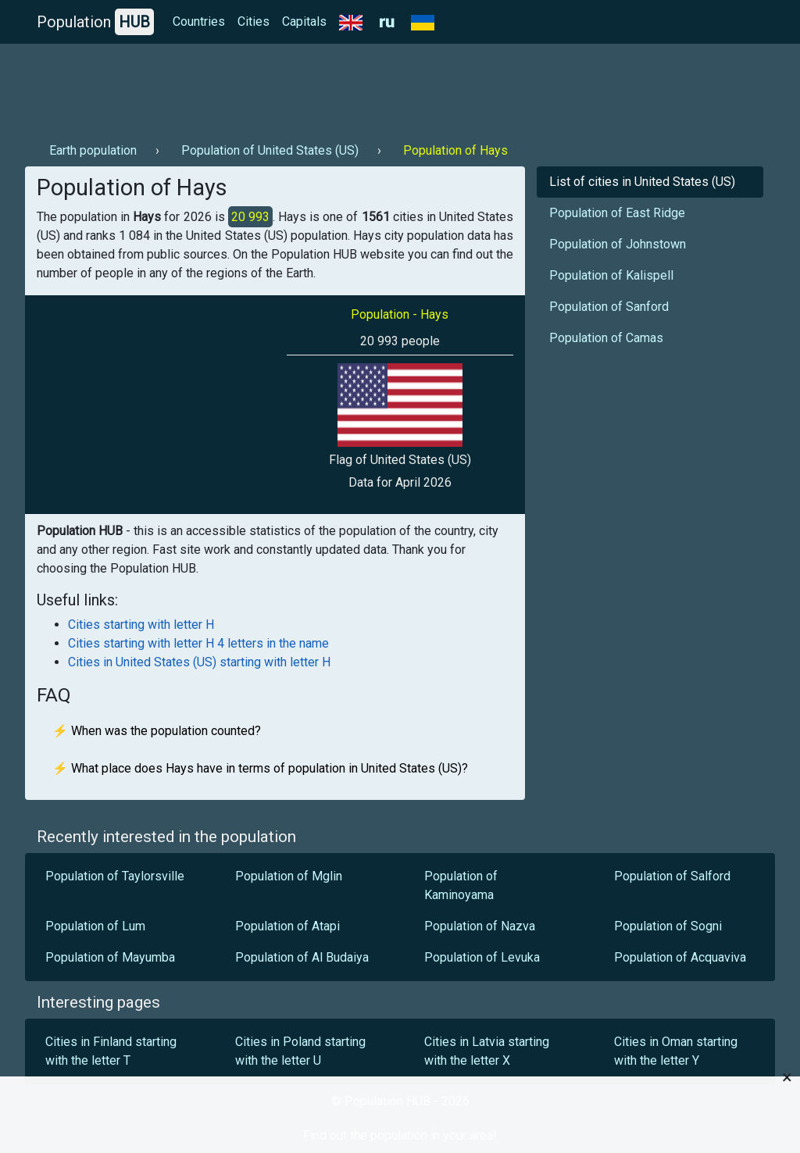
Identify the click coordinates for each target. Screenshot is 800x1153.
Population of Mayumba (110, 957)
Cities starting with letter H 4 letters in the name (198, 643)
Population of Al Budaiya (302, 957)
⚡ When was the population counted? (156, 730)
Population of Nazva (479, 926)
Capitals (304, 21)
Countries (199, 21)
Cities (254, 21)
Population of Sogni (668, 926)
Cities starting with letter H (141, 624)
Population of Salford (672, 876)
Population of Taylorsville (114, 876)
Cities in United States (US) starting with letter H (199, 662)
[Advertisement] (309, 87)
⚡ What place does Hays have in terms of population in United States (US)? (260, 768)
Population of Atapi (287, 926)
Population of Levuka (482, 957)
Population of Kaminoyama (461, 885)
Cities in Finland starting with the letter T (111, 1051)
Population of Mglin (288, 876)
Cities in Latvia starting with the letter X (486, 1051)
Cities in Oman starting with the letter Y (676, 1051)
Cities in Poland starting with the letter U (300, 1051)
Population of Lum (95, 926)
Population (95, 22)
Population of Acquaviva (680, 957)
